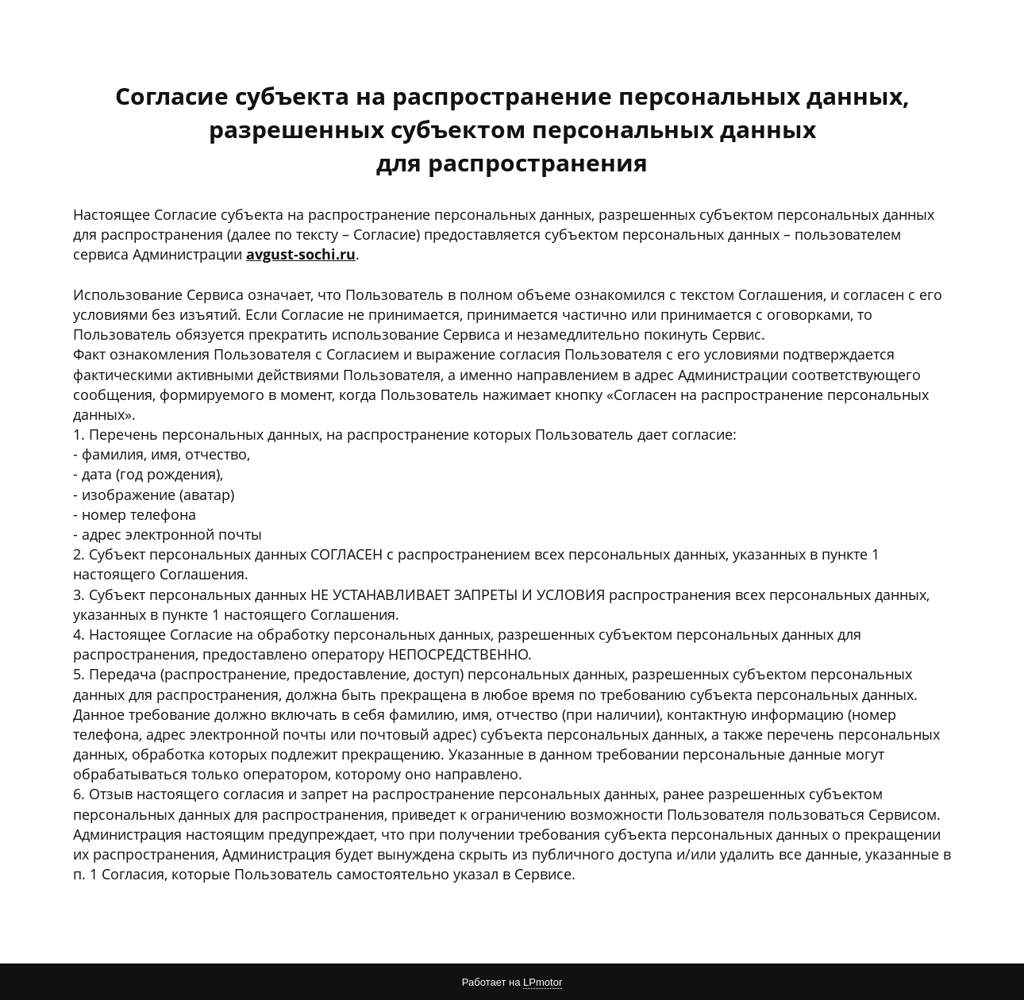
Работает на (512, 982)
